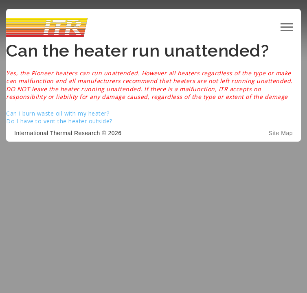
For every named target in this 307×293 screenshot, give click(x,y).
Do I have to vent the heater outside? (59, 121)
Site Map (281, 133)
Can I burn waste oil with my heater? (57, 113)
